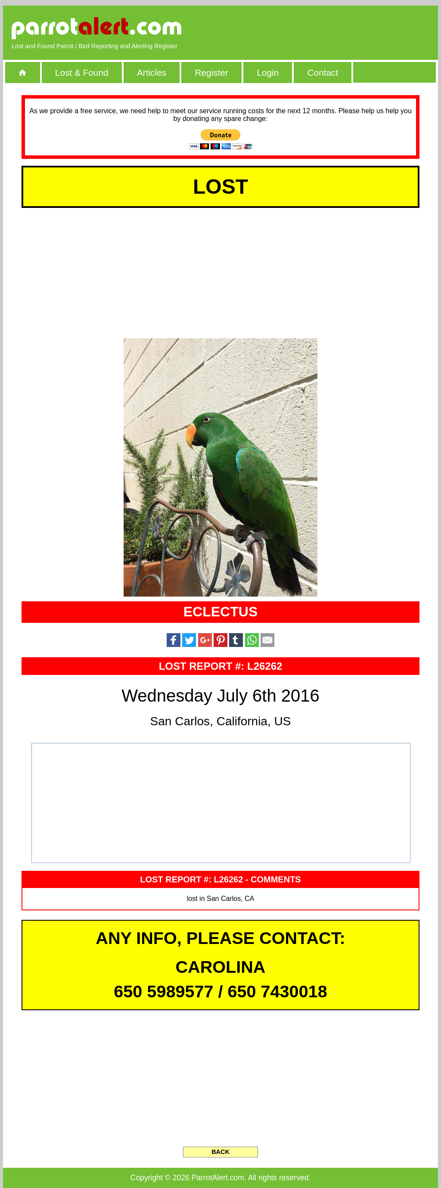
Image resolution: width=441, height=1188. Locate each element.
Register (211, 72)
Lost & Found (82, 72)
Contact (323, 72)
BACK (220, 1151)
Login (268, 72)
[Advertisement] (330, 28)
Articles (151, 72)
